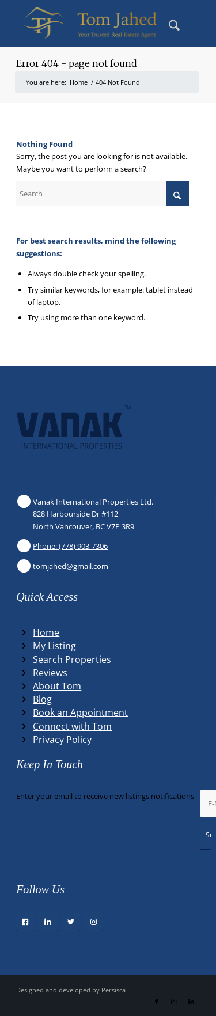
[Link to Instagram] (174, 1001)
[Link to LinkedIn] (191, 1001)
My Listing (54, 645)
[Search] (168, 24)
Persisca (113, 989)
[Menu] (194, 23)
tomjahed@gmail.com (70, 566)
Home (46, 632)
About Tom (57, 686)
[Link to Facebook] (156, 1001)
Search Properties (72, 659)
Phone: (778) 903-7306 (70, 546)
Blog (42, 699)
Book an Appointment (80, 712)
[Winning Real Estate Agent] (89, 24)
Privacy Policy (62, 739)
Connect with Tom (72, 726)
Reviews (50, 672)
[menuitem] (168, 24)
